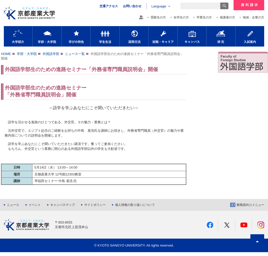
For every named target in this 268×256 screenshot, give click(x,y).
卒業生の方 (204, 17)
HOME (6, 54)
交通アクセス (109, 6)
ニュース (13, 205)
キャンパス (192, 36)
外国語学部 (51, 54)
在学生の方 (181, 17)
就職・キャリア (163, 36)
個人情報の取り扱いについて (135, 205)
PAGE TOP (257, 250)
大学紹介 (18, 36)
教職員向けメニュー (250, 205)
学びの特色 (76, 36)
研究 (220, 36)
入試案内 (250, 36)
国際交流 (134, 36)
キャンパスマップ (62, 205)
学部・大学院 (47, 36)
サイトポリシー (95, 205)
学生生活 (105, 36)
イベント (35, 205)
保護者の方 (227, 17)
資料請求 (249, 5)
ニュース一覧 (75, 54)
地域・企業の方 (253, 17)
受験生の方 (158, 17)
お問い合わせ (132, 6)
